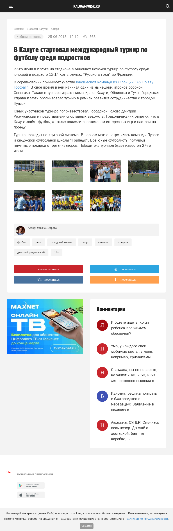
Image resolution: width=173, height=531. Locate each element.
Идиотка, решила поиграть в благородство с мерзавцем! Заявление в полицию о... (134, 401)
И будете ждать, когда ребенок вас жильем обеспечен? (130, 328)
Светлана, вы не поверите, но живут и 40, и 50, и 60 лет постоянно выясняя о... (134, 375)
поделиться (125, 270)
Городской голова (61, 242)
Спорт (85, 242)
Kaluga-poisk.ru (86, 6)
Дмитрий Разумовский (31, 252)
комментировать (48, 269)
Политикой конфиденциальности (146, 518)
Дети (38, 242)
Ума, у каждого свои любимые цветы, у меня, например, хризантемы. (132, 351)
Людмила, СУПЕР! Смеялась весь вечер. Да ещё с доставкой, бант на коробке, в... (135, 430)
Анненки (103, 242)
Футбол (21, 242)
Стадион (123, 242)
